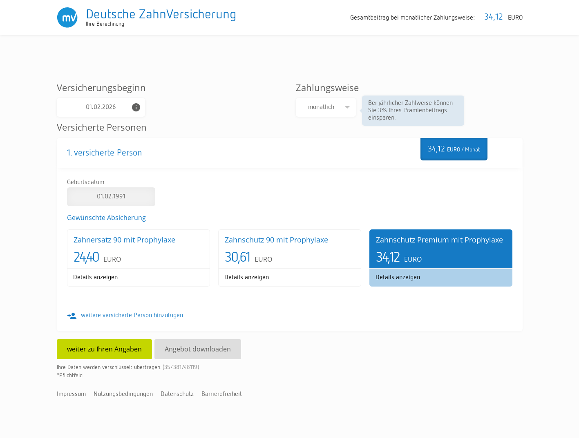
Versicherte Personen (102, 127)
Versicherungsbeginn (101, 87)
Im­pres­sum (71, 394)
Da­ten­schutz (177, 394)
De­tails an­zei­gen (95, 277)
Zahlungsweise (327, 87)
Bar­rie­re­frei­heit (221, 394)
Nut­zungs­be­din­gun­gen (123, 394)
